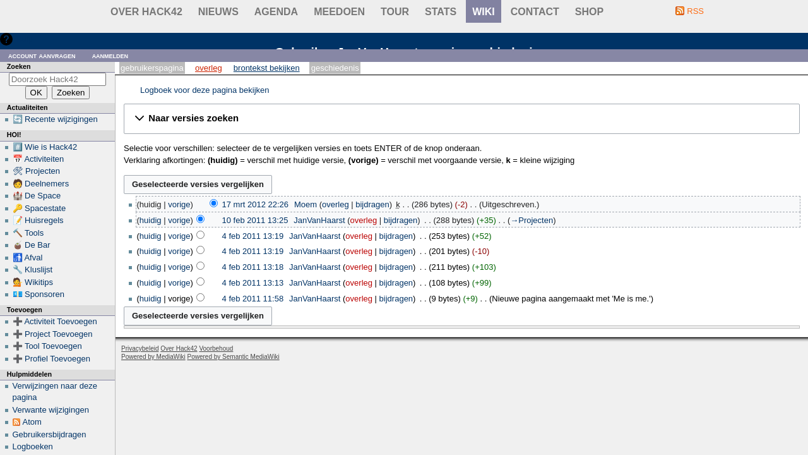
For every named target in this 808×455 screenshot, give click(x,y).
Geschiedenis (335, 68)
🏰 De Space (37, 195)
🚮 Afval (28, 257)
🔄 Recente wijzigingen (55, 119)
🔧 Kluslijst (33, 269)
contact (535, 11)
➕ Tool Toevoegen (47, 346)
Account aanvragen (42, 55)
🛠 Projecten (37, 171)
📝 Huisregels (38, 220)
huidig (151, 220)
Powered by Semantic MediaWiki (233, 356)
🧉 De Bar (31, 245)
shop (589, 11)
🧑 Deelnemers (41, 183)
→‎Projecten (531, 220)
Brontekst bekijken (267, 68)
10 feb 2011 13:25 (255, 220)
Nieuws (218, 11)
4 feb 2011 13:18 (253, 267)
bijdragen (372, 204)
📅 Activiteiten (38, 159)
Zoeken (19, 66)
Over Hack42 (146, 11)
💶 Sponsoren (39, 294)
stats (440, 11)
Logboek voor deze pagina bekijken (205, 90)
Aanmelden (110, 55)
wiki (483, 11)
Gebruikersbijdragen (49, 434)
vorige (179, 204)
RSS (695, 11)
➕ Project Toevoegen (53, 334)
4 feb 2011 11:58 (253, 298)
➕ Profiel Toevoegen (51, 358)
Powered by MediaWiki (153, 356)
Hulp (24, 39)
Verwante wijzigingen (51, 410)
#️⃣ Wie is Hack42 (45, 147)
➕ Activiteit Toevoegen (55, 321)
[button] (461, 118)
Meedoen (339, 11)
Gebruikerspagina (152, 68)
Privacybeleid (139, 348)
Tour (395, 11)
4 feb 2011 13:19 (253, 236)
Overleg (208, 68)
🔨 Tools (28, 233)
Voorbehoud (216, 348)
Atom (32, 422)
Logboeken (33, 446)
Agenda (276, 11)
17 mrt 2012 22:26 (255, 204)
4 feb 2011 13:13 (253, 283)
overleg (335, 204)
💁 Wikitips (33, 282)
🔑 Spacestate (39, 208)
